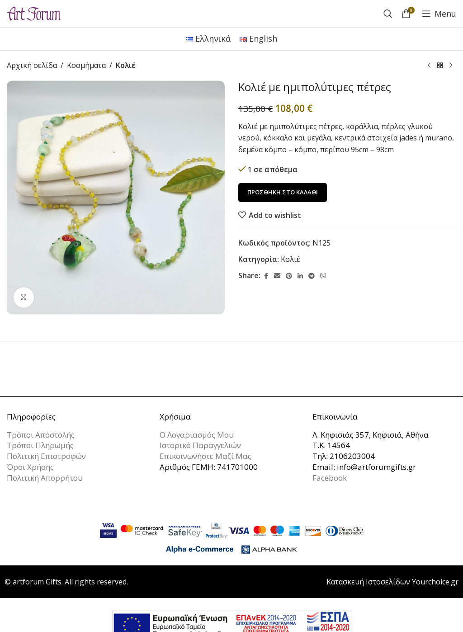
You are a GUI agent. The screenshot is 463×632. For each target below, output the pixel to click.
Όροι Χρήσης (30, 467)
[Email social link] (277, 276)
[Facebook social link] (265, 276)
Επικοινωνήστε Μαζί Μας (205, 456)
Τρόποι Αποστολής (41, 434)
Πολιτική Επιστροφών (46, 456)
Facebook (329, 478)
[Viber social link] (323, 276)
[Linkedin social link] (300, 276)
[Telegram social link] (311, 276)
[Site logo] (34, 13)
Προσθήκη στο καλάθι (282, 192)
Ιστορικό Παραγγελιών (200, 445)
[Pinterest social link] (289, 276)
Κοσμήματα (86, 65)
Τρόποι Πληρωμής (40, 445)
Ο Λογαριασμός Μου (197, 434)
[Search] (388, 14)
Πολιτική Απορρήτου (45, 478)
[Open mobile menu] (439, 14)
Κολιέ (126, 65)
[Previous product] (429, 65)
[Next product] (450, 65)
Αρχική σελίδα (32, 65)
